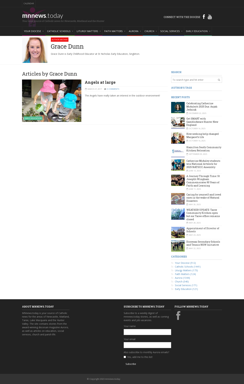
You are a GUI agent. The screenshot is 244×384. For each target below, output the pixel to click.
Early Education (33, 118)
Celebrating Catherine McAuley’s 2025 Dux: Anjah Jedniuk (201, 106)
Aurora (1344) (182, 277)
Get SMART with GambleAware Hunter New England (202, 121)
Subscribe (131, 364)
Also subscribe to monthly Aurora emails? (146, 352)
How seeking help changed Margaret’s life (202, 135)
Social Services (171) (186, 285)
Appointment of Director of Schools (202, 230)
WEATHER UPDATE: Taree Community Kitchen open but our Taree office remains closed (203, 214)
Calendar (29, 3)
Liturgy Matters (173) (186, 270)
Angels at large (100, 82)
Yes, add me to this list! (139, 357)
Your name (130, 326)
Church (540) (182, 281)
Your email (129, 339)
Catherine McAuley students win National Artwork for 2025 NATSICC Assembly (203, 164)
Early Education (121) (186, 289)
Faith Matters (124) (185, 274)
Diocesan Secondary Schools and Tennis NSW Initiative (203, 243)
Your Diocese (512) (185, 262)
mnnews (42, 15)
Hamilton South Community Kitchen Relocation (203, 149)
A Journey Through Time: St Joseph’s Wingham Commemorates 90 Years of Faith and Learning (203, 180)
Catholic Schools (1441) (188, 266)
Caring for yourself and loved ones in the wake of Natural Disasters (203, 197)
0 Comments (113, 89)
